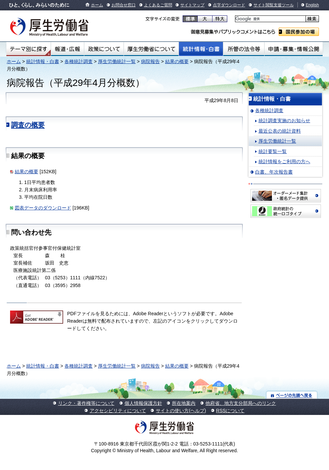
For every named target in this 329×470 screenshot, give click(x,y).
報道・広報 (67, 49)
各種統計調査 (78, 61)
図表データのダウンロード (43, 207)
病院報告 (150, 61)
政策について (104, 49)
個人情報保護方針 (143, 403)
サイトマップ (192, 5)
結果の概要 (177, 61)
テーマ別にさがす (28, 49)
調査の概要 (28, 125)
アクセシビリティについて (118, 410)
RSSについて (230, 410)
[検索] (269, 18)
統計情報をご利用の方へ (284, 161)
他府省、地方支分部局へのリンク (240, 403)
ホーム (97, 5)
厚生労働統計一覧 (117, 61)
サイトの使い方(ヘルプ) (181, 410)
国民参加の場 (299, 32)
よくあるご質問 (158, 5)
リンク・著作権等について (86, 403)
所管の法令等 (243, 49)
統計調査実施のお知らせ (284, 120)
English (312, 5)
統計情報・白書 (201, 49)
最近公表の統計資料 (279, 131)
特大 (220, 19)
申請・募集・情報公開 (294, 49)
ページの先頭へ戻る (292, 394)
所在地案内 (183, 403)
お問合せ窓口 (123, 5)
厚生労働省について (151, 49)
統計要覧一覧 (272, 151)
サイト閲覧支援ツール (273, 5)
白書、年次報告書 (274, 172)
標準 (190, 19)
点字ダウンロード (229, 5)
